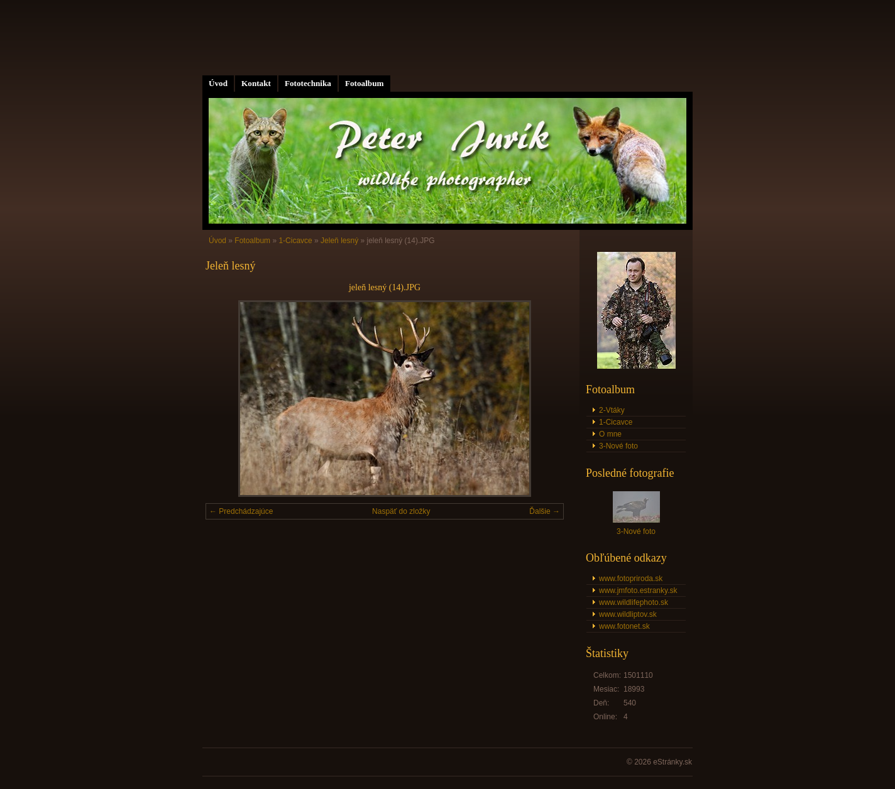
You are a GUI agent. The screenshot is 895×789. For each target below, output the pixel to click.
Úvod (218, 83)
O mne (610, 434)
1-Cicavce (295, 240)
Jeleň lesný (339, 240)
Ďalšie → (544, 511)
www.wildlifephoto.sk (633, 602)
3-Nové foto (618, 446)
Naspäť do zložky (401, 511)
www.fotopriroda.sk (630, 578)
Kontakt (256, 83)
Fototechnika (308, 83)
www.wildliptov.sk (628, 614)
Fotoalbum (364, 83)
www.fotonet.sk (624, 626)
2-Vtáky (612, 410)
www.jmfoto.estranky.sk (638, 590)
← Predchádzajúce (241, 511)
